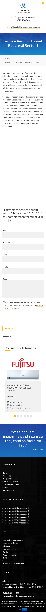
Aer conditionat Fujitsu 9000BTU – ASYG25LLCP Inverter (19, 388)
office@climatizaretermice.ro (25, 27)
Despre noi (6, 476)
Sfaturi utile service (10, 481)
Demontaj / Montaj (10, 543)
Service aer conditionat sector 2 (15, 511)
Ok (24, 609)
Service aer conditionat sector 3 (15, 514)
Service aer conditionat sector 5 (15, 520)
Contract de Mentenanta (12, 540)
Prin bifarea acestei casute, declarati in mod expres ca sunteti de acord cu (24, 305)
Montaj (5, 552)
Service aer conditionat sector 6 (15, 523)
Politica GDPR (8, 490)
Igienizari (6, 546)
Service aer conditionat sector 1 (15, 508)
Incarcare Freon (9, 549)
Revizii (5, 558)
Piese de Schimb (9, 555)
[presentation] (21, 318)
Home (7, 58)
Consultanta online (10, 484)
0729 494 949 (23, 20)
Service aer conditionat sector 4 (15, 517)
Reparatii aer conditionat (13, 563)
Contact (5, 487)
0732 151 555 (34, 213)
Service (5, 560)
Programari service (10, 478)
